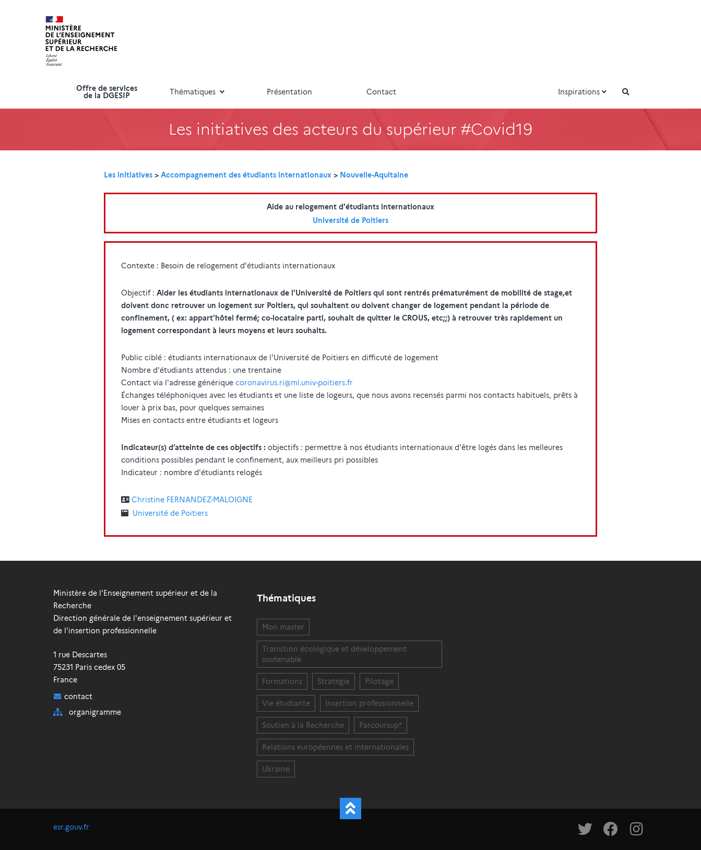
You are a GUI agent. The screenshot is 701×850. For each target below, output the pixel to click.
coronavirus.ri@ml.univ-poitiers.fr (294, 382)
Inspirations (583, 92)
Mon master (283, 627)
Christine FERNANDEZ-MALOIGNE (192, 499)
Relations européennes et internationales (335, 747)
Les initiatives (128, 175)
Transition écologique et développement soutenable (334, 654)
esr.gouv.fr (71, 827)
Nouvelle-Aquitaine (374, 175)
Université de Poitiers (350, 220)
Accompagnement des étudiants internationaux (246, 175)
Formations (282, 681)
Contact (381, 92)
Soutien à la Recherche (303, 725)
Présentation (289, 92)
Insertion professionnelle (369, 703)
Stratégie (333, 681)
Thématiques (198, 92)
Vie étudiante (286, 703)
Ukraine (276, 769)
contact (78, 696)
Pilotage (379, 681)
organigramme (95, 712)
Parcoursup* (380, 725)
